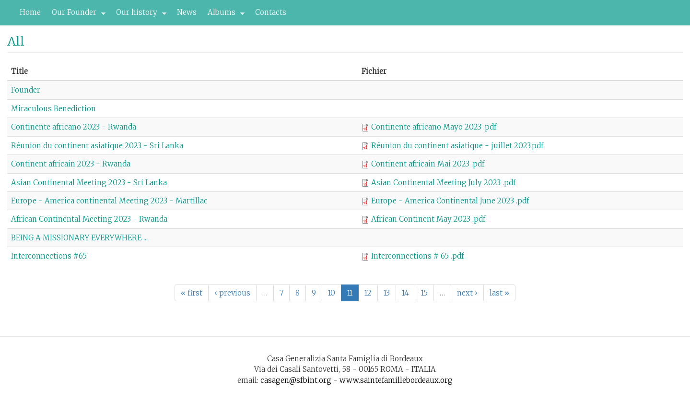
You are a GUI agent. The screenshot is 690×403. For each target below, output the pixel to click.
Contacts (270, 12)
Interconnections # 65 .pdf (417, 256)
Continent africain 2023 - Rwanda (70, 163)
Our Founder (76, 15)
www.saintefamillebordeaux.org (396, 380)
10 (331, 292)
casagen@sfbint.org (295, 380)
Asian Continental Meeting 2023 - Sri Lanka (89, 182)
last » (499, 292)
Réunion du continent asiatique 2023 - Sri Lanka (97, 145)
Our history (138, 15)
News (187, 12)
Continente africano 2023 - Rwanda (73, 126)
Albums (223, 15)
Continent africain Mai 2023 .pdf (427, 163)
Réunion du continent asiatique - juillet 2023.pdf (457, 145)
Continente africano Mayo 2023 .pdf (433, 126)
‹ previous (232, 292)
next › (467, 292)
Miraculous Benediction (53, 108)
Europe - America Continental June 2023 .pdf (450, 200)
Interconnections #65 (49, 256)
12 (368, 292)
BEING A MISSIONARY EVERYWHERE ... (79, 237)
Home (30, 12)
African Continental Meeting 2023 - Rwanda (89, 219)
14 (405, 292)
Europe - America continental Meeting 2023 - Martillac (109, 200)
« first (191, 292)
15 (424, 292)
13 (387, 292)
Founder (25, 90)
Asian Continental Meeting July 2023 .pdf (443, 182)
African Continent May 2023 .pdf (428, 219)
